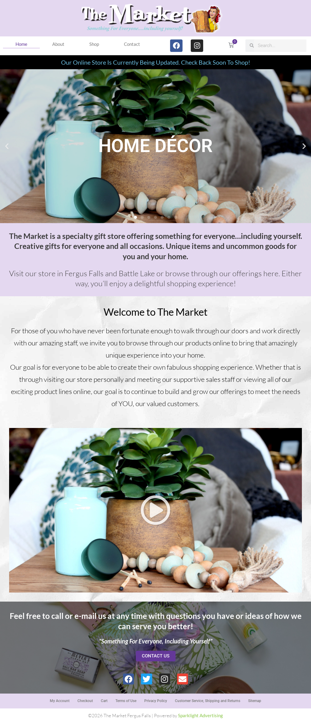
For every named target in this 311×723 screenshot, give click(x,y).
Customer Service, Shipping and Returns (207, 701)
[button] (7, 146)
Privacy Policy (155, 701)
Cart (104, 701)
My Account (60, 701)
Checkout (85, 701)
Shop (94, 44)
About (58, 44)
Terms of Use (125, 701)
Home (21, 44)
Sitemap (254, 701)
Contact (132, 44)
